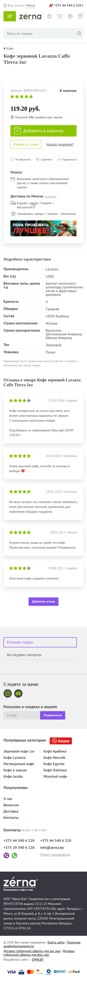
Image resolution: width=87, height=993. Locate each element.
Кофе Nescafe (54, 757)
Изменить (51, 196)
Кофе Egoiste (54, 763)
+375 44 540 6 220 (67, 5)
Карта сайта (56, 942)
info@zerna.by (52, 847)
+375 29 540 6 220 (19, 847)
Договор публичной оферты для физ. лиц (39, 953)
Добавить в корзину (38, 131)
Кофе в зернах (15, 770)
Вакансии (11, 805)
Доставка (10, 811)
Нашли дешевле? (60, 144)
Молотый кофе (56, 776)
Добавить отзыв (43, 601)
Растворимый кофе (18, 763)
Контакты (11, 817)
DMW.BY (38, 959)
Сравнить (46, 159)
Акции (63, 740)
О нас (8, 798)
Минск (30, 5)
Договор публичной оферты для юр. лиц (31, 951)
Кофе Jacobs (13, 776)
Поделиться (69, 159)
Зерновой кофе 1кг (19, 751)
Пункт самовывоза (55, 854)
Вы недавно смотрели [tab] (24, 655)
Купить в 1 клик (26, 144)
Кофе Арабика (55, 751)
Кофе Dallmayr (55, 770)
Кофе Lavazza (14, 757)
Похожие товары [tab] (20, 642)
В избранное (23, 159)
